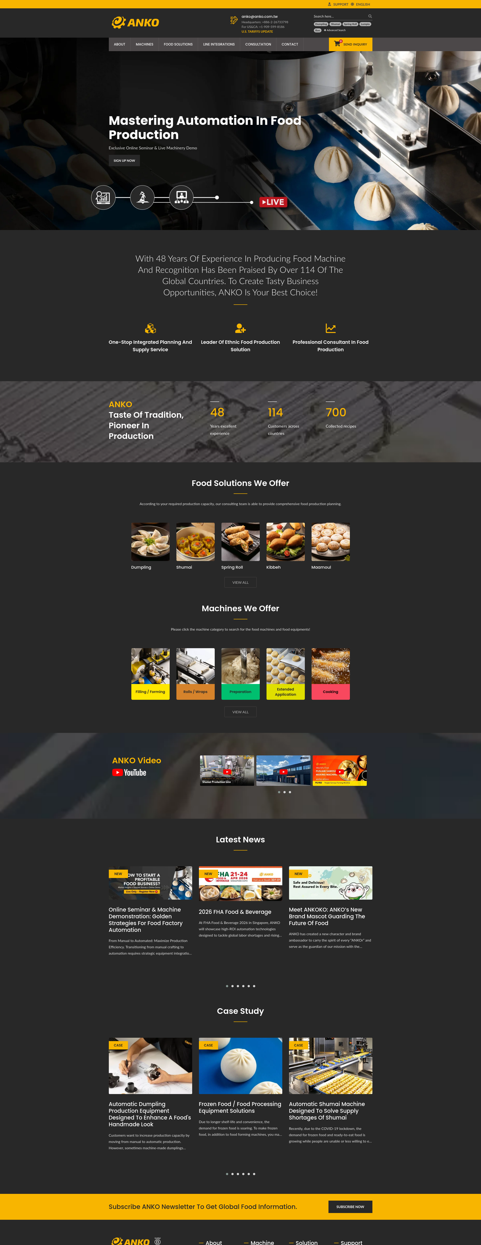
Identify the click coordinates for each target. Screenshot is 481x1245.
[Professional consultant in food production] (330, 328)
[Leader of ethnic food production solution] (240, 328)
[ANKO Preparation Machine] (240, 666)
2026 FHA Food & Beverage (235, 912)
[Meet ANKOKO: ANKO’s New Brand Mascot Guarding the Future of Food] (330, 883)
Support (340, 4)
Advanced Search (334, 30)
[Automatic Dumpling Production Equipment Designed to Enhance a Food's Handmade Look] (150, 1066)
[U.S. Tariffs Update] (257, 31)
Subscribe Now (350, 1207)
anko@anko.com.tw (260, 16)
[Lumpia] (365, 24)
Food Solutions (178, 44)
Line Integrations (219, 44)
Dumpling (141, 567)
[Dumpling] (321, 24)
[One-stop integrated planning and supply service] (150, 328)
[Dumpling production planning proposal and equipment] (150, 542)
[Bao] (318, 30)
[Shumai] (335, 24)
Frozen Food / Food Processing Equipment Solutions (240, 1107)
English (363, 4)
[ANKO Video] (129, 772)
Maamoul (321, 567)
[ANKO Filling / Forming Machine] (150, 666)
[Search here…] (340, 16)
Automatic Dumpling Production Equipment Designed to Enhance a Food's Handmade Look (150, 1114)
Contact (290, 44)
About (119, 44)
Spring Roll (232, 567)
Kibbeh (274, 567)
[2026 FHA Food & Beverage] (240, 883)
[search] (369, 16)
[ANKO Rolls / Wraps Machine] (195, 666)
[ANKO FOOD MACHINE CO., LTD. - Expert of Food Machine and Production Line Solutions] (135, 21)
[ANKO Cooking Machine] (331, 666)
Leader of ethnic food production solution (240, 346)
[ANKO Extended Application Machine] (286, 666)
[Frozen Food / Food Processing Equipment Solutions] (240, 1066)
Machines (144, 44)
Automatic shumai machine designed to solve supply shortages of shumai (327, 1111)
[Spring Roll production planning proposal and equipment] (240, 542)
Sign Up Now (118, 160)
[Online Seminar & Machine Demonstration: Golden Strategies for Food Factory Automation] (150, 883)
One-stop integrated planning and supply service (150, 346)
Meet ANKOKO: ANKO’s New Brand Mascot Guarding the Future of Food (327, 916)
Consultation (258, 44)
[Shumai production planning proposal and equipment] (195, 542)
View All (241, 582)
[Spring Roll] (350, 24)
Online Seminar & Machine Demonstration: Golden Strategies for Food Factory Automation (146, 919)
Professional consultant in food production (331, 346)
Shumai (184, 567)
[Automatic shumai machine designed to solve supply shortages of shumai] (330, 1066)
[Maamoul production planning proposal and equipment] (331, 542)
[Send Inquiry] (350, 44)
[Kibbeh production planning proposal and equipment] (286, 542)
